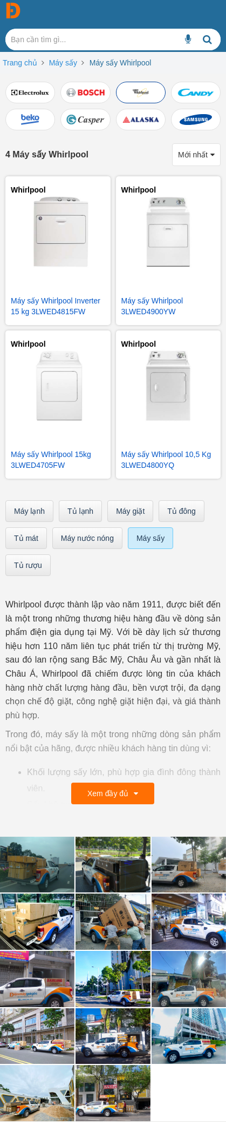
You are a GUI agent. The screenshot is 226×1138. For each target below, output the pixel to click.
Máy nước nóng (87, 538)
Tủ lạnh (80, 511)
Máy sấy (63, 62)
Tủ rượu (28, 565)
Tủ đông (181, 511)
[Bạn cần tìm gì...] (188, 39)
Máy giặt (130, 511)
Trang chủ (20, 62)
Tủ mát (26, 538)
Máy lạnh (29, 511)
